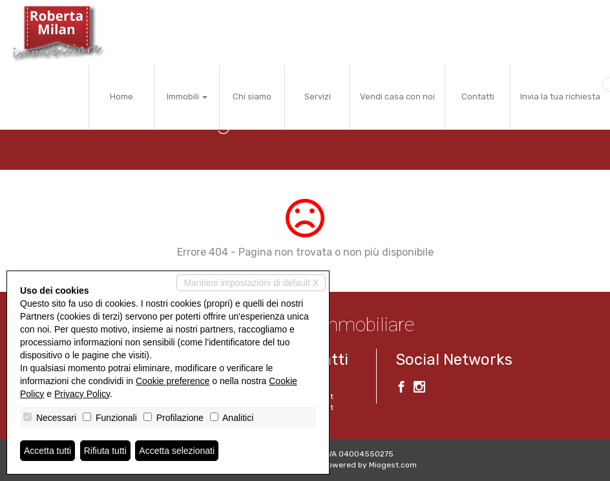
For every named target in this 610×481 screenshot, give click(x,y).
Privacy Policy (82, 394)
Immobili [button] (187, 96)
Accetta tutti (47, 450)
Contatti (477, 96)
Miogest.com (393, 464)
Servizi (317, 96)
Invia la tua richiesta (560, 96)
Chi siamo (252, 96)
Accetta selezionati (177, 450)
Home (121, 96)
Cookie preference (172, 381)
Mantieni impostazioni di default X (251, 283)
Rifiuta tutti (105, 450)
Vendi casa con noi (397, 96)
